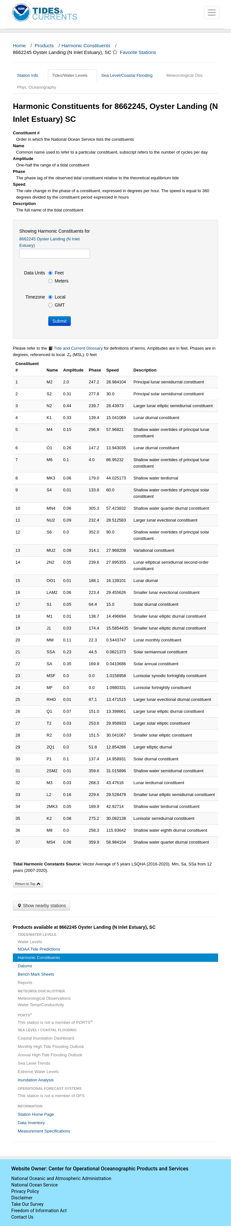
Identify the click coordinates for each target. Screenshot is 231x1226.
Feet (56, 272)
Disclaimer (21, 1197)
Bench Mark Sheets (36, 974)
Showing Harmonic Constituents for (54, 231)
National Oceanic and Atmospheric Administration (61, 1178)
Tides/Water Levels (72, 75)
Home (19, 45)
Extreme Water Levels (38, 1071)
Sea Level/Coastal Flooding (129, 75)
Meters (58, 280)
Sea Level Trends (34, 1063)
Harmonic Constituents (85, 45)
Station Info (30, 75)
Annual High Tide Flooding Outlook (50, 1054)
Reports (25, 982)
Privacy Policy (25, 1191)
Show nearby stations (41, 905)
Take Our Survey (27, 1204)
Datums (25, 965)
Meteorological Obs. (185, 75)
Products (44, 45)
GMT (56, 305)
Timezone (35, 297)
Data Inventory (31, 1122)
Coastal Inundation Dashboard (46, 1038)
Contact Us (22, 1217)
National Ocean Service (34, 1184)
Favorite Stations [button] (141, 52)
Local (56, 297)
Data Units (34, 272)
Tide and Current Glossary (75, 348)
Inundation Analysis (36, 1080)
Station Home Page (36, 1114)
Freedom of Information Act (39, 1210)
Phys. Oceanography (36, 87)
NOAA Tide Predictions (39, 949)
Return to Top (28, 883)
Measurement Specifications (44, 1131)
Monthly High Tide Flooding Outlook (51, 1046)
